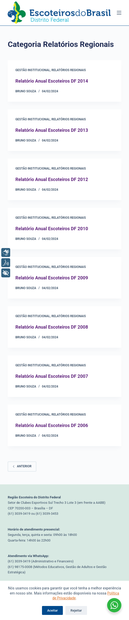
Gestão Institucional (32, 70)
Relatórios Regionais (68, 70)
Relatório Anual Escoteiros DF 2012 (51, 179)
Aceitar (52, 610)
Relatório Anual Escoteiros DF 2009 (51, 277)
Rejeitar (76, 610)
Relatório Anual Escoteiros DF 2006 (51, 425)
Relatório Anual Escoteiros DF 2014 (51, 81)
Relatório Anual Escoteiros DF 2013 (51, 130)
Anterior (21, 466)
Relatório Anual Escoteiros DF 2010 (51, 228)
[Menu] (119, 12)
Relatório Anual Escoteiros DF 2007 (51, 376)
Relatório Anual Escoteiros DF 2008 (51, 327)
